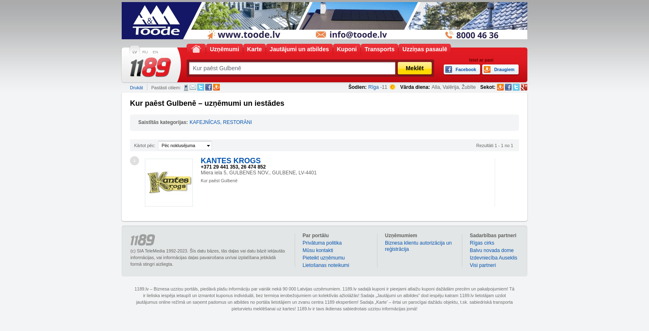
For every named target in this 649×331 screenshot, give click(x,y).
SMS (186, 87)
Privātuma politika (322, 243)
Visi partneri (483, 265)
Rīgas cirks (482, 243)
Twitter (200, 87)
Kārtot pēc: (145, 145)
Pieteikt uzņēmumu (324, 258)
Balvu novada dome (492, 250)
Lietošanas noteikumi (326, 265)
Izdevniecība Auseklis (493, 258)
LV (134, 52)
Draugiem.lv (216, 87)
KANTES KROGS (231, 161)
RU (145, 52)
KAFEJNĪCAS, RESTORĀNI (221, 122)
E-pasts (193, 87)
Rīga (373, 87)
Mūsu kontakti (318, 250)
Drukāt (136, 87)
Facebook (208, 87)
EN (155, 52)
